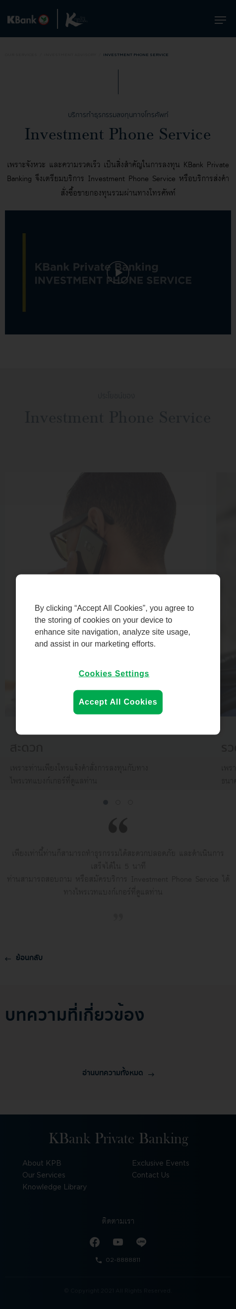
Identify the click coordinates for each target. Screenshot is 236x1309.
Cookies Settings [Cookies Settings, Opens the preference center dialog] (114, 673)
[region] (118, 655)
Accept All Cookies (118, 702)
